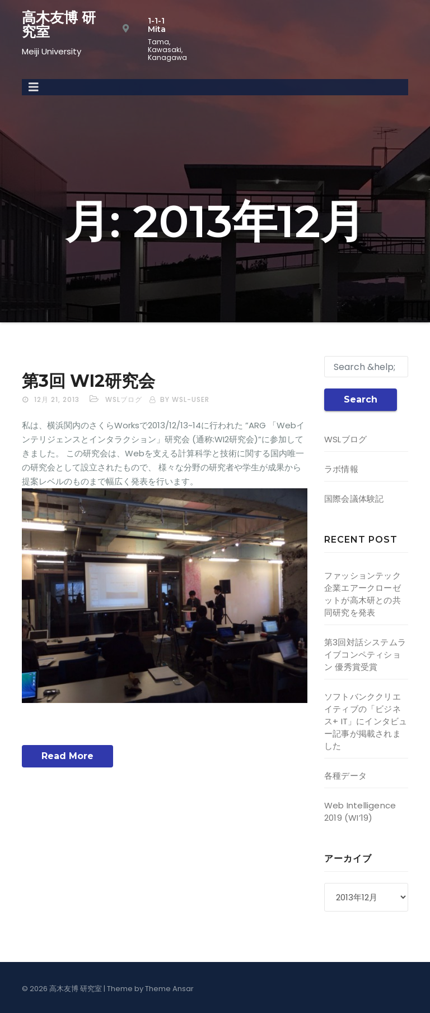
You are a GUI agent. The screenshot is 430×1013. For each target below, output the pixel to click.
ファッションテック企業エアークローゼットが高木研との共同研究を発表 (362, 594)
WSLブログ (123, 399)
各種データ (345, 775)
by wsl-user (184, 399)
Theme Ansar (169, 988)
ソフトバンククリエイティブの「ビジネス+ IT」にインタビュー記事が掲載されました (365, 721)
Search (360, 399)
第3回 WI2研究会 (88, 381)
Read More (67, 756)
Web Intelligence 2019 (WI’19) (360, 811)
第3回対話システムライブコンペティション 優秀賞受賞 (365, 654)
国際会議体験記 (354, 499)
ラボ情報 (341, 469)
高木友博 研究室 (59, 24)
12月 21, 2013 (57, 399)
